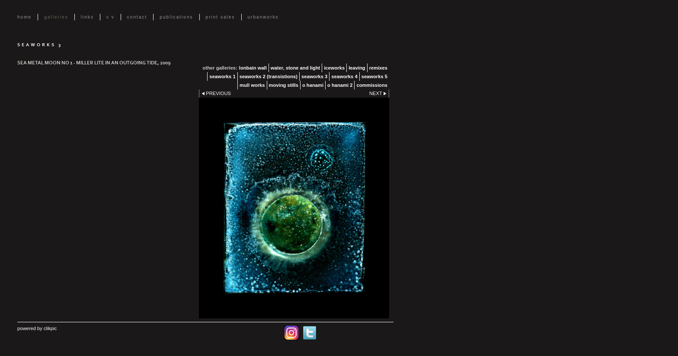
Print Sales (220, 17)
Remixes (378, 67)
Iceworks (334, 67)
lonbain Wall (253, 67)
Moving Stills (283, 85)
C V (110, 17)
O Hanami (312, 85)
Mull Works (252, 85)
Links (87, 17)
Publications (176, 17)
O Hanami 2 (339, 85)
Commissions (371, 85)
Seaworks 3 (314, 76)
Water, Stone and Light (295, 67)
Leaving (357, 67)
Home (24, 17)
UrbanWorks (263, 17)
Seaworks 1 (222, 76)
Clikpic (50, 328)
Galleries (56, 17)
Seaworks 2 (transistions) (268, 76)
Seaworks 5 (374, 76)
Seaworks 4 (344, 76)
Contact (137, 17)
